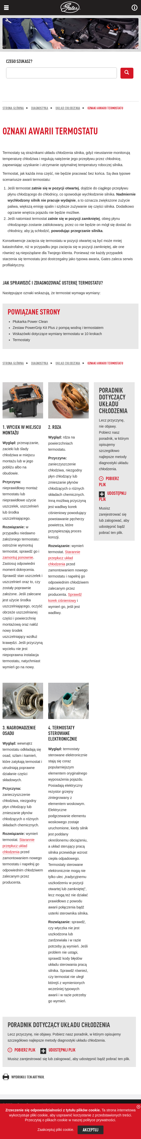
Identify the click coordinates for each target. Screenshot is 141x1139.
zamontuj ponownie (18, 557)
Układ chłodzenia (68, 108)
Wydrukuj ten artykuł (27, 1077)
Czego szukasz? (19, 61)
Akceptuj (90, 1130)
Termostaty (21, 340)
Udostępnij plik (62, 1050)
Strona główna (13, 108)
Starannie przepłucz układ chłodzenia (64, 558)
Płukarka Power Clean (30, 322)
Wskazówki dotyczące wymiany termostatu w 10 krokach (57, 334)
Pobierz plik (25, 1050)
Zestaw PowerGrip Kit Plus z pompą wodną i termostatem (58, 328)
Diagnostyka (39, 108)
